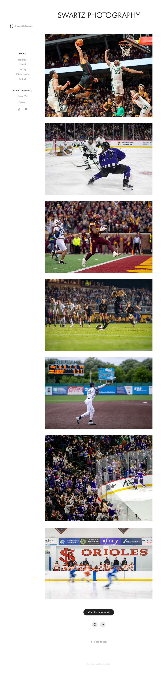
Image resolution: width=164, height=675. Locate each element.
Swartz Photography (22, 89)
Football (22, 64)
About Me (22, 96)
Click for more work (98, 612)
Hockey (22, 69)
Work (22, 53)
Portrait (22, 78)
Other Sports (22, 74)
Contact (22, 102)
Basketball (22, 59)
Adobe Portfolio (103, 664)
